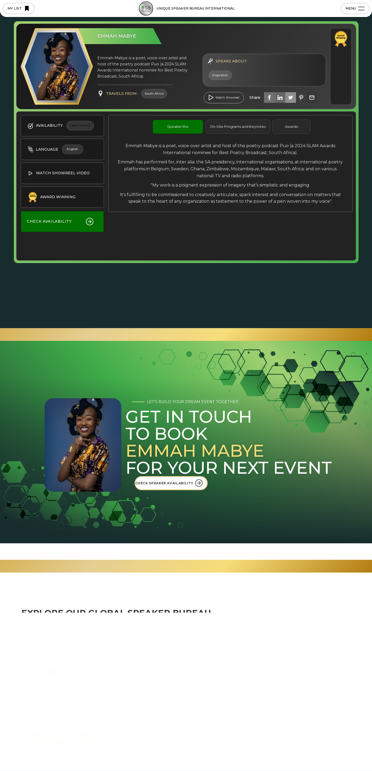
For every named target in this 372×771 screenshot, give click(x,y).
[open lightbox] (224, 98)
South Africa (219, 683)
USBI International (225, 644)
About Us (142, 654)
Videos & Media (281, 673)
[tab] (177, 127)
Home (139, 644)
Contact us (329, 644)
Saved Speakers (148, 721)
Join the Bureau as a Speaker (162, 702)
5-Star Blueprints (149, 673)
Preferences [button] (227, 747)
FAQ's (272, 664)
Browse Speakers (150, 692)
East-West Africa (223, 673)
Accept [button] (305, 747)
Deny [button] (264, 747)
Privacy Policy (146, 755)
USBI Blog (277, 644)
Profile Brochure (283, 683)
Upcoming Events (284, 654)
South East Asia (222, 654)
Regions (141, 664)
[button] (333, 748)
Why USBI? (144, 683)
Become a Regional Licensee (161, 711)
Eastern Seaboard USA (229, 664)
